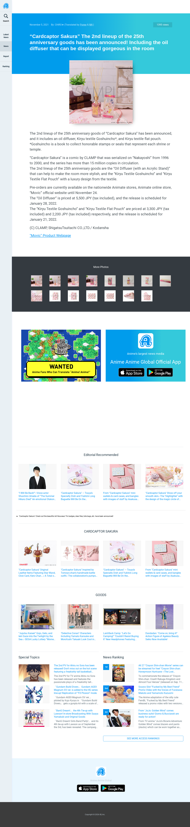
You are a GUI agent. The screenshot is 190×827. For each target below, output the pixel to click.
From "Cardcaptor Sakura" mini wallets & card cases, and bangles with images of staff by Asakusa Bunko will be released (120, 496)
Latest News (6, 35)
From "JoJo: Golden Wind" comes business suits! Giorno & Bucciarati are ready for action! (158, 713)
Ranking (6, 66)
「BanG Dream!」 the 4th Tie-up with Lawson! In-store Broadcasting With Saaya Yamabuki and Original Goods (76, 713)
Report (6, 56)
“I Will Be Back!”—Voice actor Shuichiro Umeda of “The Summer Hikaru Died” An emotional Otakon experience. (36, 496)
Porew (83, 24)
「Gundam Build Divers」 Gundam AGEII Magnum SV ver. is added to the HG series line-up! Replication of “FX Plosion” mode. (76, 689)
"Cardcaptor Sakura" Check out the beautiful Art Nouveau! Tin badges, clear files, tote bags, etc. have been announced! (66, 516)
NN (90, 24)
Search (6, 21)
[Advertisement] (99, 6)
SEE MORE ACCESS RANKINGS (143, 738)
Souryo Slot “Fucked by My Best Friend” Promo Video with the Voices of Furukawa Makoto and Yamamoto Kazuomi (160, 689)
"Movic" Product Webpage (50, 235)
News (6, 46)
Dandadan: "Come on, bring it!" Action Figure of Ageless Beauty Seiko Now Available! (162, 636)
